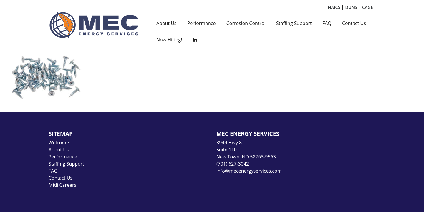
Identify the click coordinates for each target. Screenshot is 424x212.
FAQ (327, 23)
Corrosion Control (246, 23)
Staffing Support (294, 23)
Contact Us (354, 23)
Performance (201, 23)
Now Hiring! (169, 39)
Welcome (59, 142)
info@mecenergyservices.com (248, 171)
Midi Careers (62, 185)
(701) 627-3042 (232, 164)
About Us (166, 23)
